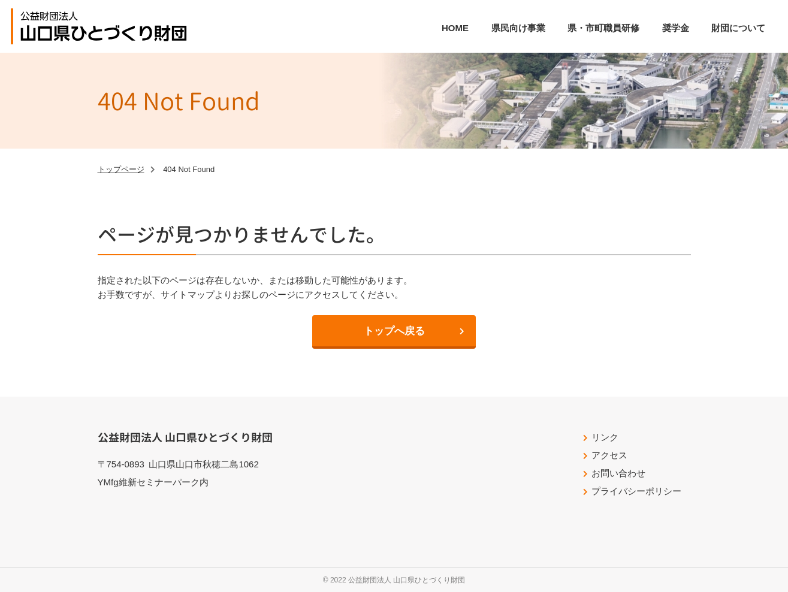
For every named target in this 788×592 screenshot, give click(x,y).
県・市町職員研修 (603, 28)
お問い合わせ (618, 473)
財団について (738, 28)
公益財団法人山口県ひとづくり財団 (104, 26)
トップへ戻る (394, 331)
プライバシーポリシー (636, 491)
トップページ (121, 169)
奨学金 (675, 28)
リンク (604, 437)
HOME (455, 28)
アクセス (609, 455)
